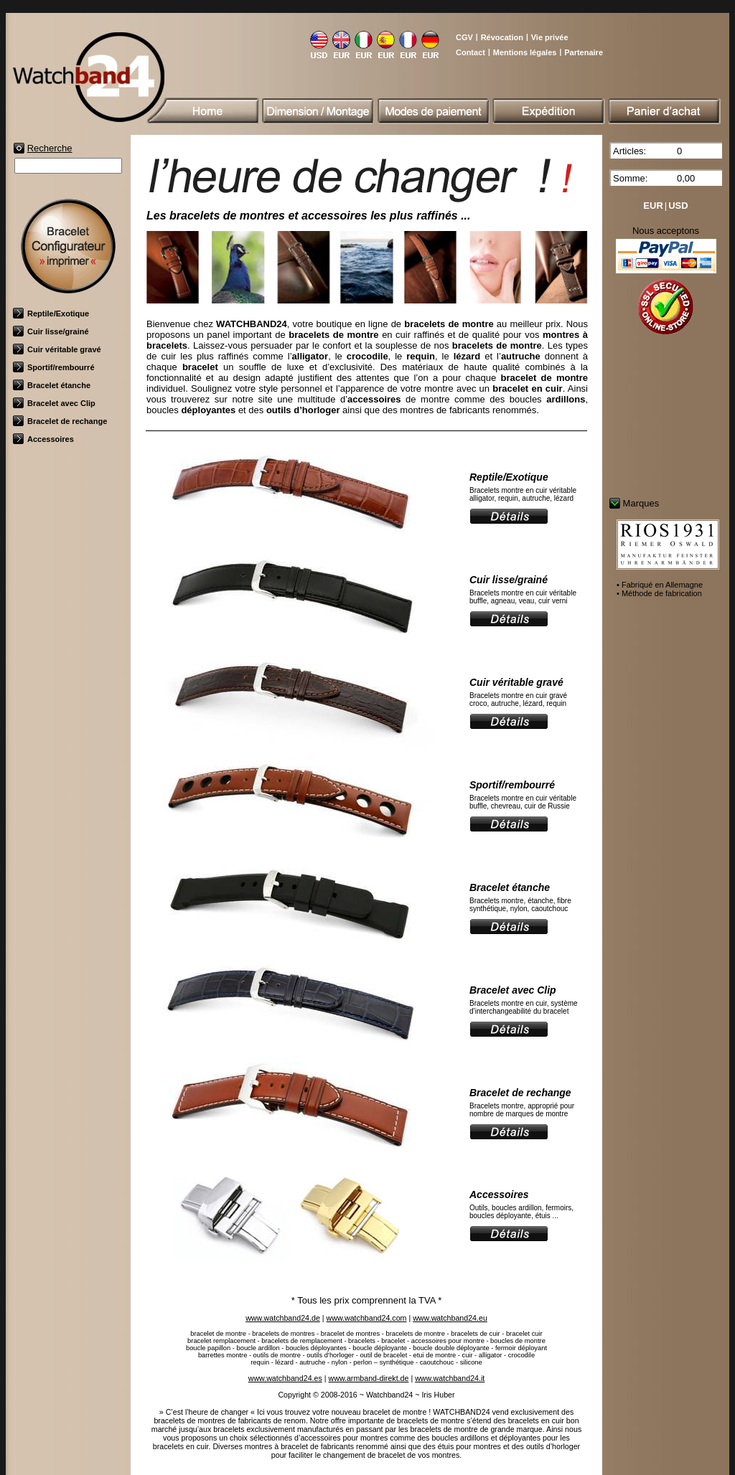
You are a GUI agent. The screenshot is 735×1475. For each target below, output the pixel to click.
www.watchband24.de (282, 1318)
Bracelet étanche (51, 385)
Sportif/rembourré (54, 367)
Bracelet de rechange (60, 421)
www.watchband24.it (449, 1378)
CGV (464, 37)
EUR (653, 205)
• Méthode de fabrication (659, 593)
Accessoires (43, 439)
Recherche (49, 148)
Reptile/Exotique (51, 313)
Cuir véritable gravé (57, 349)
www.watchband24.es (285, 1378)
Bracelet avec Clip (54, 403)
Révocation (502, 37)
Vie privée (549, 37)
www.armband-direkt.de (368, 1378)
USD (678, 205)
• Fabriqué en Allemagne (660, 584)
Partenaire (583, 52)
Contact (470, 52)
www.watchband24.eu (450, 1318)
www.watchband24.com (367, 1318)
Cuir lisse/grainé (51, 331)
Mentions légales (525, 52)
